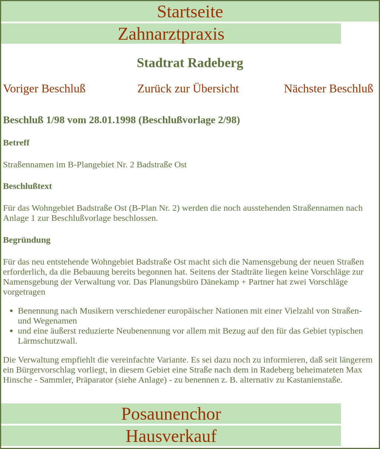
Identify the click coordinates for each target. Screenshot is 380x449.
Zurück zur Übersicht (188, 88)
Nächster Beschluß (328, 88)
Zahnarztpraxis (171, 33)
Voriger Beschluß (44, 88)
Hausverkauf (170, 436)
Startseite (190, 11)
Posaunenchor (171, 413)
